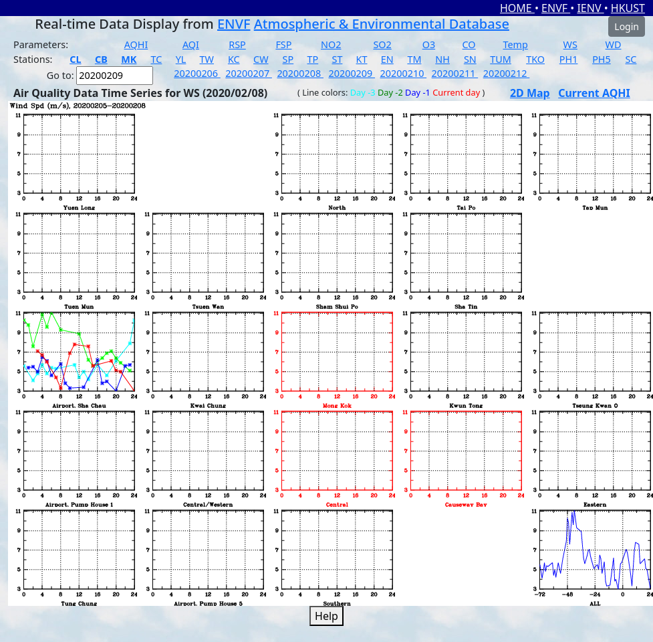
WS (570, 44)
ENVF (555, 8)
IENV (590, 8)
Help (326, 616)
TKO (535, 59)
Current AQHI (594, 93)
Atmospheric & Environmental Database (381, 24)
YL (181, 59)
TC (156, 59)
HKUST (628, 8)
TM (414, 59)
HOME (517, 8)
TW (207, 59)
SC (630, 59)
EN (387, 59)
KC (234, 59)
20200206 (197, 73)
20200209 (351, 73)
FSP (283, 44)
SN (470, 59)
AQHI (136, 44)
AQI (190, 44)
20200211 (455, 73)
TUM (500, 59)
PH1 (568, 59)
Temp (515, 44)
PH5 (601, 59)
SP (288, 59)
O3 (428, 44)
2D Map (530, 93)
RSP (237, 44)
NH (442, 59)
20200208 (300, 73)
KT (362, 59)
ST (337, 59)
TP (312, 59)
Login (626, 26)
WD (614, 44)
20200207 (248, 73)
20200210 (403, 73)
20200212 (506, 73)
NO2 (331, 44)
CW (260, 59)
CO (469, 44)
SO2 (382, 44)
